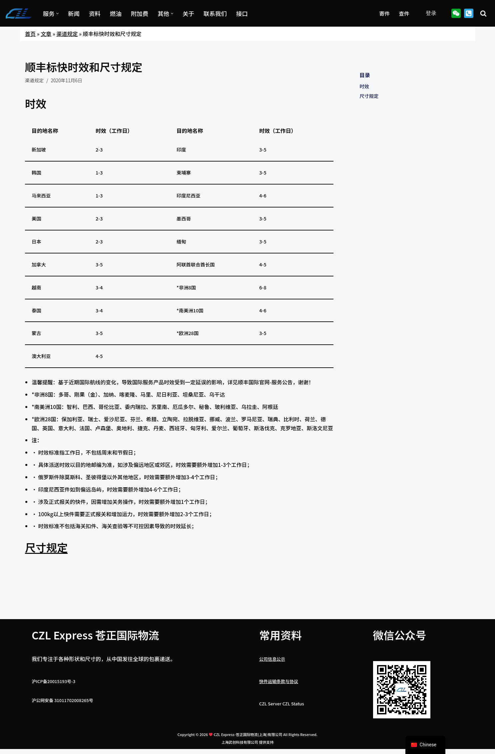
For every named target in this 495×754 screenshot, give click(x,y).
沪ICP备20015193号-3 (53, 693)
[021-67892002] (468, 13)
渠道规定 (67, 34)
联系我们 (216, 13)
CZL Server (270, 716)
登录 (431, 13)
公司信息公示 (272, 671)
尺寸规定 (46, 559)
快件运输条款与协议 (278, 693)
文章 (46, 34)
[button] (57, 13)
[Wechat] (456, 13)
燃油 (116, 13)
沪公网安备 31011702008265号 (62, 712)
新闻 (74, 13)
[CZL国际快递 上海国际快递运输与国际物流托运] (18, 13)
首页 (30, 34)
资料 (95, 13)
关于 (189, 13)
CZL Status (293, 716)
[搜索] (483, 13)
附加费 (140, 13)
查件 (404, 13)
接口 (242, 13)
